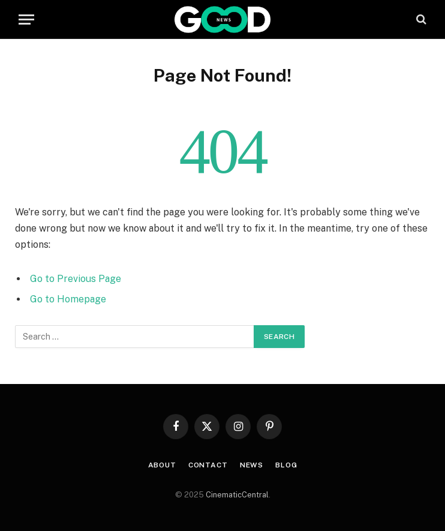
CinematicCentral (237, 494)
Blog (286, 465)
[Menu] (26, 19)
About (162, 465)
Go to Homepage (68, 299)
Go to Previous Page (75, 278)
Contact (208, 465)
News (251, 465)
